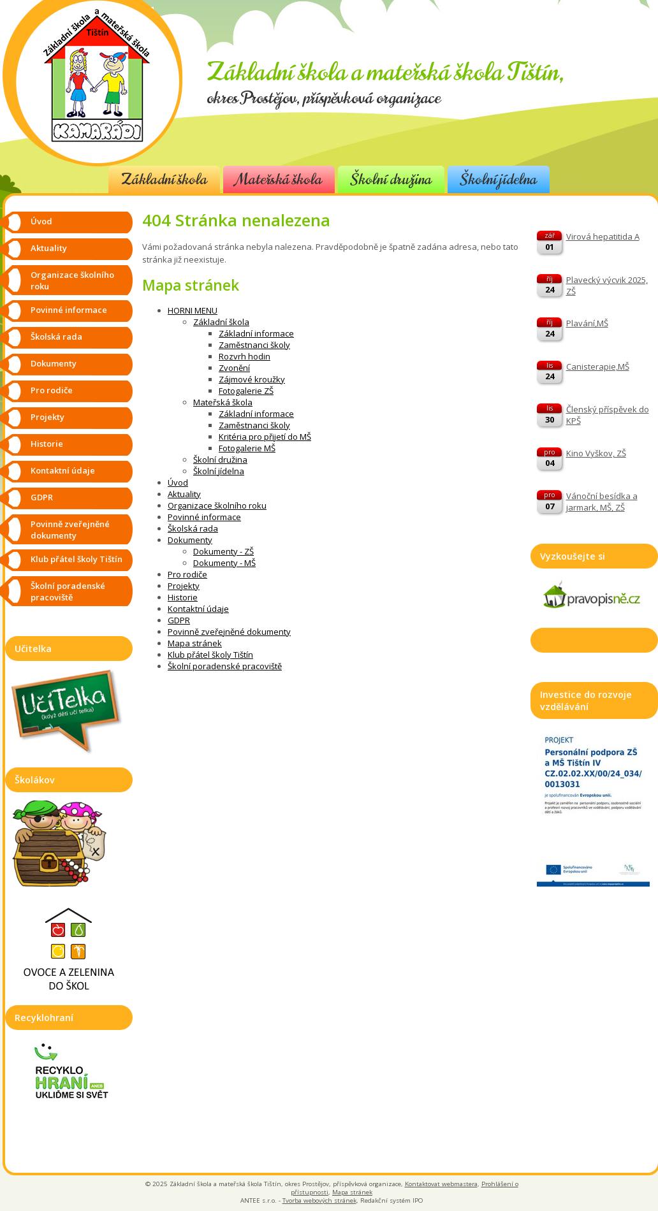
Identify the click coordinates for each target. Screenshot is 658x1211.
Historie (183, 597)
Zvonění (234, 367)
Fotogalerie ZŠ (246, 390)
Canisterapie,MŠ (597, 366)
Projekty (184, 585)
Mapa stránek (195, 643)
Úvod (178, 482)
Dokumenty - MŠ (224, 563)
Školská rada (193, 528)
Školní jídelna (498, 179)
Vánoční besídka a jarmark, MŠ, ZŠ (602, 501)
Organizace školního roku (217, 505)
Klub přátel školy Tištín (210, 654)
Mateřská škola (279, 179)
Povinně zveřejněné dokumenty (229, 631)
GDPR (179, 620)
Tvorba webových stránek (319, 1200)
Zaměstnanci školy (254, 345)
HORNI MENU (192, 310)
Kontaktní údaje (198, 608)
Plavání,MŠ (587, 323)
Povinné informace (204, 517)
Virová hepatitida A (603, 236)
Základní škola (164, 179)
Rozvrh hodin (244, 356)
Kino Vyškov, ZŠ (596, 453)
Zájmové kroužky (252, 379)
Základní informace (256, 333)
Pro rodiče (187, 574)
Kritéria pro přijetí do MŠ (265, 436)
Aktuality (184, 494)
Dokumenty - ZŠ (223, 551)
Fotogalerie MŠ (247, 448)
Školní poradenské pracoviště (225, 666)
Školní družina (391, 179)
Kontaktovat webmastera (441, 1184)
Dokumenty (190, 540)
